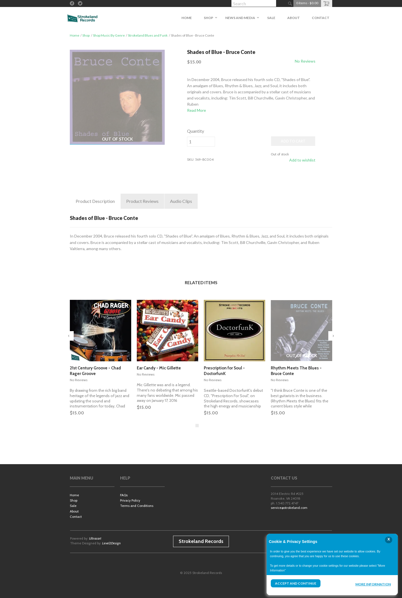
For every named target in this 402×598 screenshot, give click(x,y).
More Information (373, 584)
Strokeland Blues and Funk (148, 35)
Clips (181, 201)
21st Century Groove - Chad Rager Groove (95, 371)
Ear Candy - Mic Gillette (159, 368)
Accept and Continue (295, 583)
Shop (86, 35)
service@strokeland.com (289, 508)
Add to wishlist (302, 160)
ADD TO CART (293, 141)
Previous (69, 336)
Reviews (142, 201)
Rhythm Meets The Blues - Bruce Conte (296, 371)
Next (333, 336)
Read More (196, 110)
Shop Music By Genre (109, 35)
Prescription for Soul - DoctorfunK (224, 371)
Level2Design (111, 543)
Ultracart (95, 538)
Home (74, 35)
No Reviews (305, 61)
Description (95, 201)
